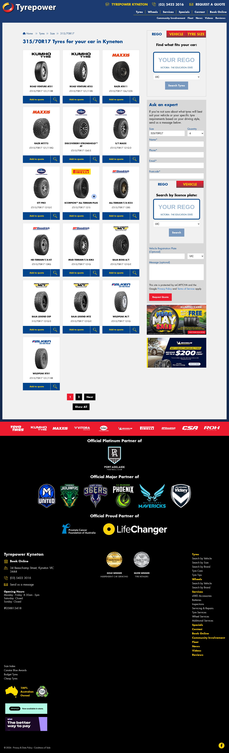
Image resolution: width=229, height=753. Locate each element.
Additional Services (202, 620)
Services (168, 12)
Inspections (198, 604)
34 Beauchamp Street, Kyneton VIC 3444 (32, 569)
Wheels (153, 12)
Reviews (220, 18)
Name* (153, 139)
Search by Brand (201, 566)
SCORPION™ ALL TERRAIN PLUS (81, 203)
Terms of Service (185, 288)
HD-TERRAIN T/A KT (41, 260)
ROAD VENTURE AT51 (41, 86)
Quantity (192, 129)
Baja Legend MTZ (81, 316)
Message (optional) (159, 262)
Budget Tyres (11, 674)
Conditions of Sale (42, 747)
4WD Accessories (202, 596)
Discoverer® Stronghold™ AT (81, 144)
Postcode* (154, 171)
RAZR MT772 (41, 143)
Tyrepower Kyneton (126, 4)
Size (151, 129)
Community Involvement (171, 18)
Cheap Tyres (10, 678)
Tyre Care (197, 571)
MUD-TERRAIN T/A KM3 (81, 260)
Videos (209, 18)
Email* (153, 161)
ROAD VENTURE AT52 (81, 86)
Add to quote (37, 99)
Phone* (153, 150)
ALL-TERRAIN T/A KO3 (121, 203)
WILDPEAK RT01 (41, 373)
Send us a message (22, 584)
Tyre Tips (197, 575)
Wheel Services (200, 616)
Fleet (190, 18)
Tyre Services (199, 612)
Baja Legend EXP (41, 316)
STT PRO (41, 203)
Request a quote (207, 4)
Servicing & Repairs (202, 608)
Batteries (196, 600)
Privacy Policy (165, 288)
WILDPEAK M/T (121, 316)
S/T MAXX (120, 143)
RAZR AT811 (121, 86)
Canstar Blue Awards (15, 670)
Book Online (218, 12)
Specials (184, 12)
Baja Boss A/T (121, 260)
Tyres (139, 12)
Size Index (9, 666)
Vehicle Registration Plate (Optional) (162, 250)
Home (28, 33)
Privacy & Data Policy (22, 747)
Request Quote (160, 297)
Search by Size (200, 562)
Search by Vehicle (202, 558)
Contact (200, 12)
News (199, 18)
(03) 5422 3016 (171, 4)
